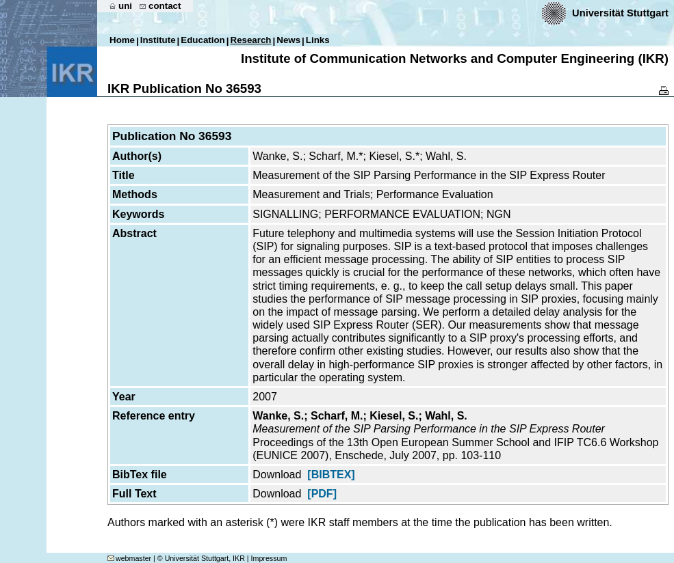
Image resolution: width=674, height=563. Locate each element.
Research (251, 40)
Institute (158, 40)
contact (164, 6)
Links (318, 40)
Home (122, 40)
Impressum (269, 558)
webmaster (129, 558)
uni (125, 6)
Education (202, 40)
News (288, 40)
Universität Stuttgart (620, 13)
